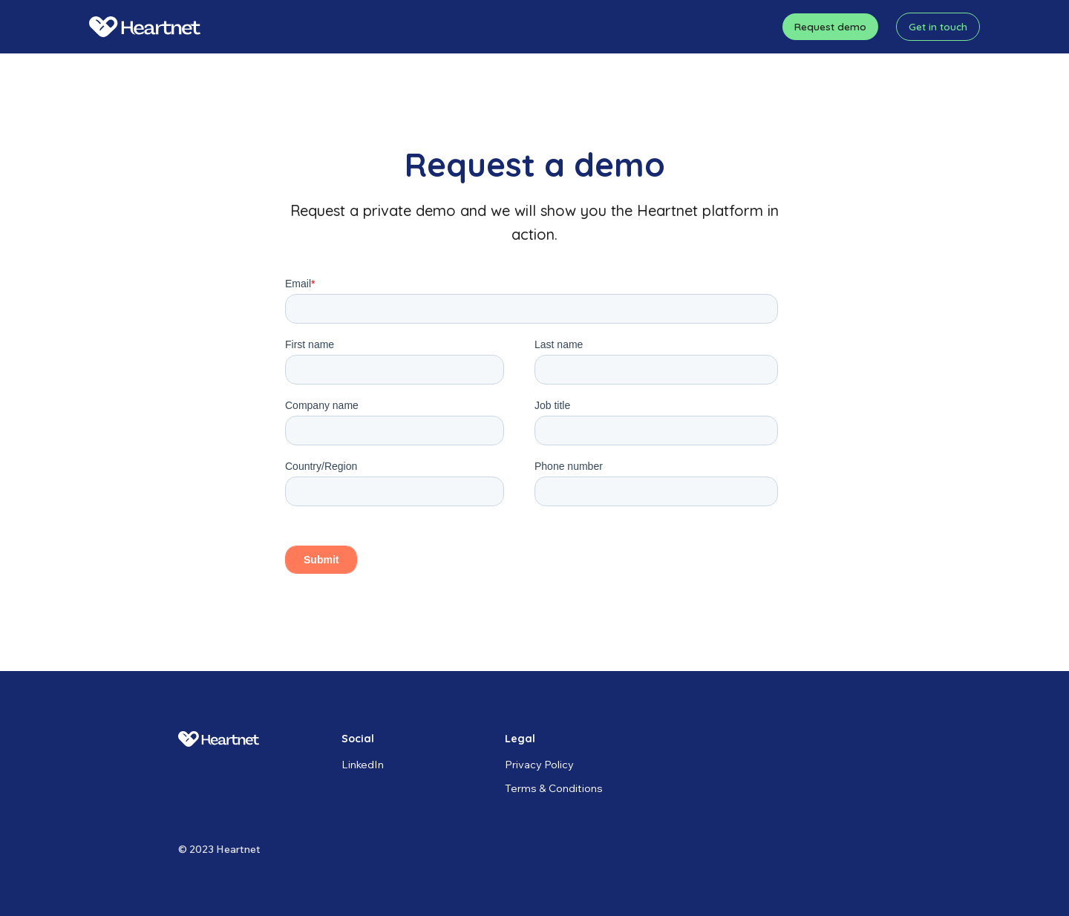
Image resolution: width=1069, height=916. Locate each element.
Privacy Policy (539, 764)
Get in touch (938, 26)
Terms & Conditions (554, 788)
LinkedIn (362, 764)
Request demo (830, 26)
